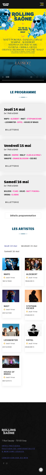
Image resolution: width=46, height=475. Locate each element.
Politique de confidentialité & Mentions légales (18, 450)
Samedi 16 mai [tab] (11, 251)
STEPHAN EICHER (31, 307)
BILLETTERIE (12, 130)
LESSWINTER (11, 340)
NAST (6, 306)
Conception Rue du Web (15, 457)
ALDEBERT (31, 274)
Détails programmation (23, 215)
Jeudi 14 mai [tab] (10, 246)
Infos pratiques (11, 445)
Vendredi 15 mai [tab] (29, 246)
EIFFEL (29, 340)
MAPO (7, 274)
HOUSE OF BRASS (9, 373)
